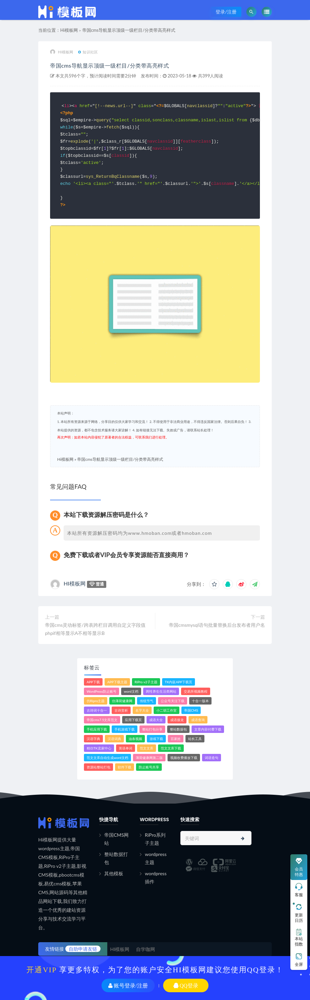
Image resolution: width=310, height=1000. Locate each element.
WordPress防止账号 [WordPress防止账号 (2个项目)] (101, 691)
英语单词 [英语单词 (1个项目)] (125, 747)
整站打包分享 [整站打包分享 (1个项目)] (152, 729)
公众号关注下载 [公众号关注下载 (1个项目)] (172, 700)
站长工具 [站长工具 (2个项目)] (195, 738)
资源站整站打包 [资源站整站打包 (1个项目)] (98, 766)
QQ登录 (185, 985)
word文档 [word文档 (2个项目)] (131, 691)
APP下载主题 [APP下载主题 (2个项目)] (117, 681)
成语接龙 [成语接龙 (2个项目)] (177, 719)
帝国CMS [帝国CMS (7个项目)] (191, 710)
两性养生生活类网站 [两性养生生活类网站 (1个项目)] (161, 691)
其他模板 (113, 873)
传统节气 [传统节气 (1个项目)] (146, 700)
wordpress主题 (156, 857)
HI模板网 (61, 55)
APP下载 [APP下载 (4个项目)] (93, 681)
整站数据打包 (116, 857)
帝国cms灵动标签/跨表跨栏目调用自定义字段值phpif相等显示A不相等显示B (95, 628)
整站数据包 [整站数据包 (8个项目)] (178, 729)
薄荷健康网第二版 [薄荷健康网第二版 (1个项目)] (149, 757)
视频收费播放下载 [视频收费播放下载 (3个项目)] (183, 757)
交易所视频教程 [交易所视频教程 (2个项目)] (195, 691)
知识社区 (88, 55)
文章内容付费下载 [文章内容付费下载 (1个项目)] (207, 729)
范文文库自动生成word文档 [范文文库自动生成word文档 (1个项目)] (107, 757)
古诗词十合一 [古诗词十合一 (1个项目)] (97, 710)
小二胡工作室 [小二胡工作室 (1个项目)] (166, 710)
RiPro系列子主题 (155, 838)
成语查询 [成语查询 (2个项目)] (198, 719)
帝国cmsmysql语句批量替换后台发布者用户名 (217, 624)
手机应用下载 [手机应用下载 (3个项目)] (97, 729)
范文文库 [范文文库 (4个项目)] (146, 747)
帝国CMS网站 (116, 838)
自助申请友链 (83, 948)
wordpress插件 (156, 877)
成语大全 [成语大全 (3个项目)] (156, 719)
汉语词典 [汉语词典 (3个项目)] (114, 738)
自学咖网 (145, 948)
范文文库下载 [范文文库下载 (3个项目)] (171, 747)
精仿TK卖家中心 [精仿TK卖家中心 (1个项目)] (99, 747)
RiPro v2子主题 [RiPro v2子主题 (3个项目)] (146, 681)
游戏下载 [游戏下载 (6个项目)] (156, 738)
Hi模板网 (69, 34)
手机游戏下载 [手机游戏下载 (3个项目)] (124, 729)
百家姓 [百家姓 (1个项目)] (176, 738)
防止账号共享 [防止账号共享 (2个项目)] (149, 766)
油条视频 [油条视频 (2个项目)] (135, 738)
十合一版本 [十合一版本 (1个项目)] (200, 700)
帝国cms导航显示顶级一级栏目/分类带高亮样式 (128, 34)
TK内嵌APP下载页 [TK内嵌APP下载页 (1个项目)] (179, 681)
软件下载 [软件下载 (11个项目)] (124, 766)
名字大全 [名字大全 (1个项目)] (142, 710)
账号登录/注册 (128, 985)
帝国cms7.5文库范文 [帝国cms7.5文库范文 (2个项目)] (102, 719)
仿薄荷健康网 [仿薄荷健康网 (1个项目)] (122, 700)
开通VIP (41, 969)
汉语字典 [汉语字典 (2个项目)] (93, 738)
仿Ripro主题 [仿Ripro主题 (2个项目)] (96, 700)
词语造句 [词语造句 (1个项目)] (211, 757)
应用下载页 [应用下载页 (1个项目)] (133, 719)
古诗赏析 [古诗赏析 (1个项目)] (121, 710)
